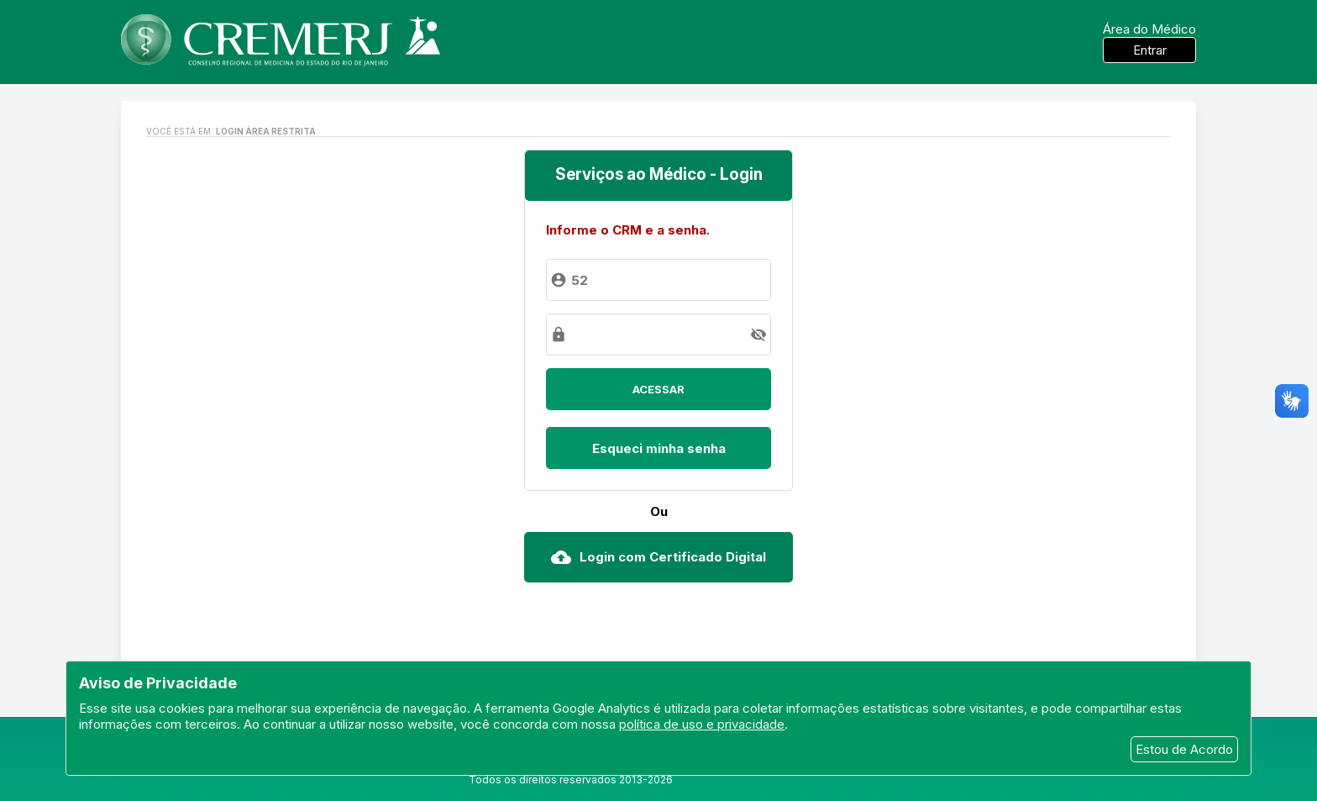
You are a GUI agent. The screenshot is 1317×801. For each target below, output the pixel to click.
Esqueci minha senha (659, 448)
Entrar (1150, 50)
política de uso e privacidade (701, 724)
